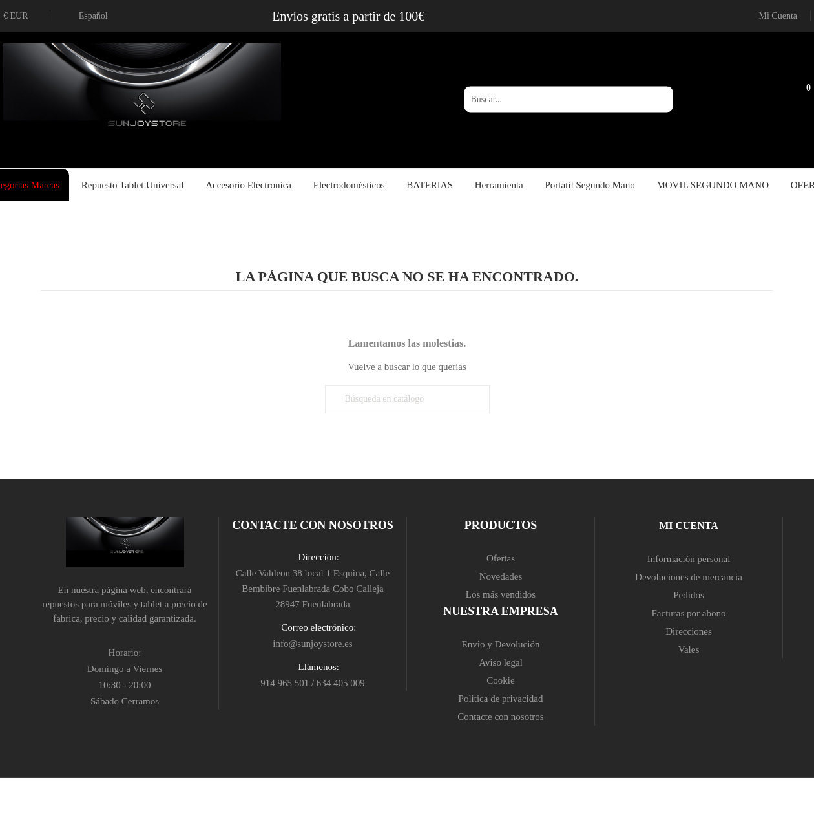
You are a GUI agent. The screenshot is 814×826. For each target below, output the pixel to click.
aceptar (401, 807)
